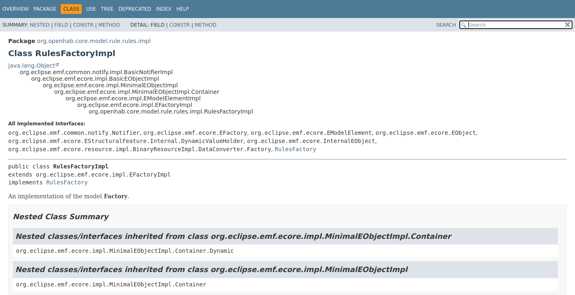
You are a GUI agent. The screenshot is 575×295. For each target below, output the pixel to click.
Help (182, 9)
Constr (83, 25)
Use (91, 9)
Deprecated (135, 9)
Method (109, 25)
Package (45, 9)
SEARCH (446, 25)
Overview (15, 9)
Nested (39, 25)
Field (61, 25)
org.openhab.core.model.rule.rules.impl (94, 41)
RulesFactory (295, 149)
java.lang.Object (31, 65)
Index (164, 9)
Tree (107, 9)
